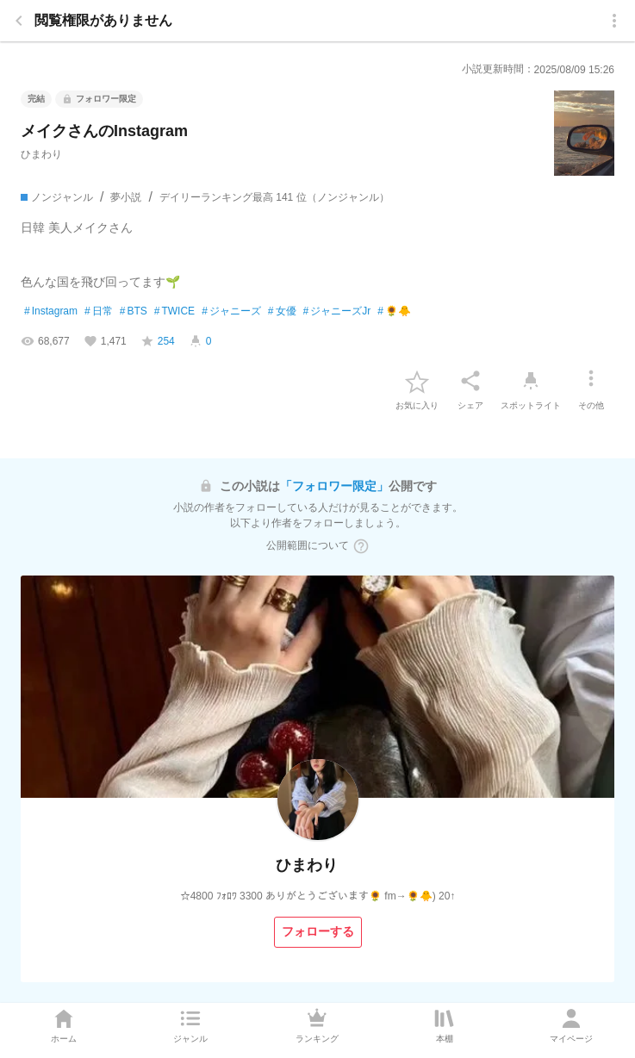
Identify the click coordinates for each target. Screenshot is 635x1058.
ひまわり (41, 154)
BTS (133, 312)
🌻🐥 (394, 312)
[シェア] (470, 381)
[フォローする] (318, 932)
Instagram (51, 312)
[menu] (614, 20)
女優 (282, 312)
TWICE (174, 312)
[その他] (591, 381)
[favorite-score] (157, 341)
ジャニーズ (231, 312)
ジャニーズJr (337, 312)
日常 (98, 312)
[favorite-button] (417, 381)
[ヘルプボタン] (361, 546)
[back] (19, 20)
